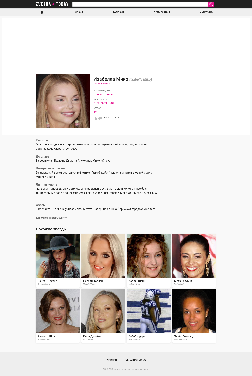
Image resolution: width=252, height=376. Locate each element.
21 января (100, 103)
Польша (99, 94)
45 (95, 111)
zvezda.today (120, 369)
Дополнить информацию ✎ (51, 217)
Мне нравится (95, 118)
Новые (79, 12)
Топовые (118, 12)
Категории (207, 12)
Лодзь (109, 94)
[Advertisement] (126, 42)
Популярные (162, 12)
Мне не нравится (100, 118)
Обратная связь (135, 359)
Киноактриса (102, 83)
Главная (42, 12)
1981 (111, 103)
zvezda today (52, 4)
